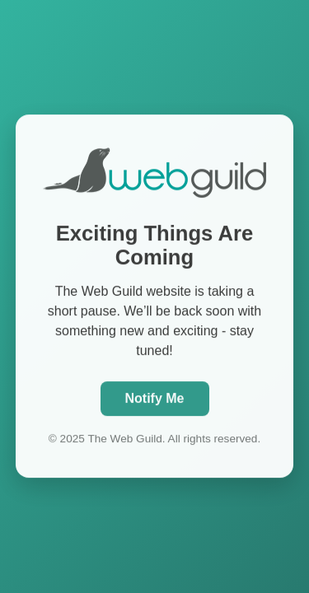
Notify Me (155, 397)
